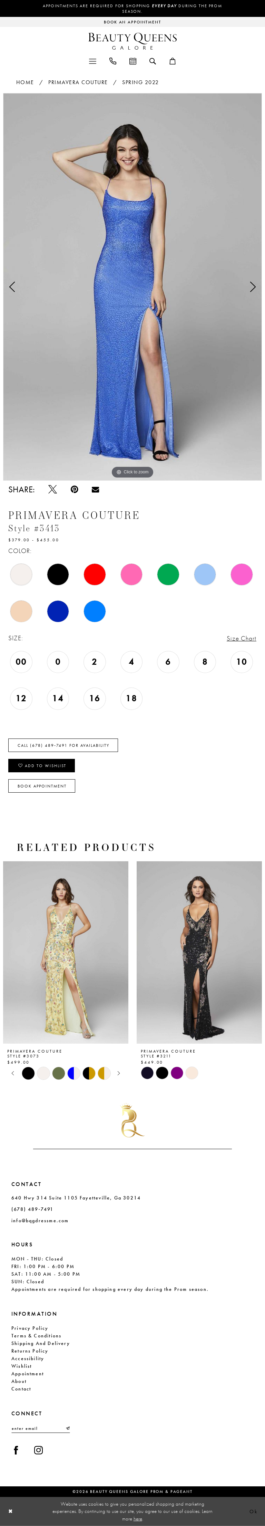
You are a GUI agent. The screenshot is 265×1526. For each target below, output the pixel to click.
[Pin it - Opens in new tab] (74, 489)
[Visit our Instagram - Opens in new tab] (38, 1450)
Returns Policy (30, 1351)
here (138, 1518)
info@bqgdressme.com (40, 1220)
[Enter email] (40, 1428)
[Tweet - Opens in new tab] (52, 489)
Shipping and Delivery (40, 1343)
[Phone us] (113, 60)
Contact (21, 1389)
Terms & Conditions (36, 1336)
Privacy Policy (30, 1328)
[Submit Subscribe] (67, 1428)
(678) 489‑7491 (32, 1209)
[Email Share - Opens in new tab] (95, 489)
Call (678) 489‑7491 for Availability (63, 745)
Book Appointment (42, 786)
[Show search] (153, 60)
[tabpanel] (132, 286)
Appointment (27, 1374)
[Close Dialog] (10, 1511)
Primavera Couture (78, 82)
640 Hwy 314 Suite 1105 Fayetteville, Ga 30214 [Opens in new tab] (76, 1198)
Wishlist (21, 1366)
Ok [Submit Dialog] (253, 1511)
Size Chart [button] (241, 638)
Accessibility (27, 1358)
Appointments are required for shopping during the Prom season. (132, 8)
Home (25, 82)
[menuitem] (92, 60)
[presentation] (65, 952)
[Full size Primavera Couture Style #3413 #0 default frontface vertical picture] (132, 286)
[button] (92, 60)
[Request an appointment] (132, 22)
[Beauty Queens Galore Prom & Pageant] (132, 41)
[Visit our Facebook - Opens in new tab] (16, 1450)
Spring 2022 (140, 82)
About (19, 1381)
